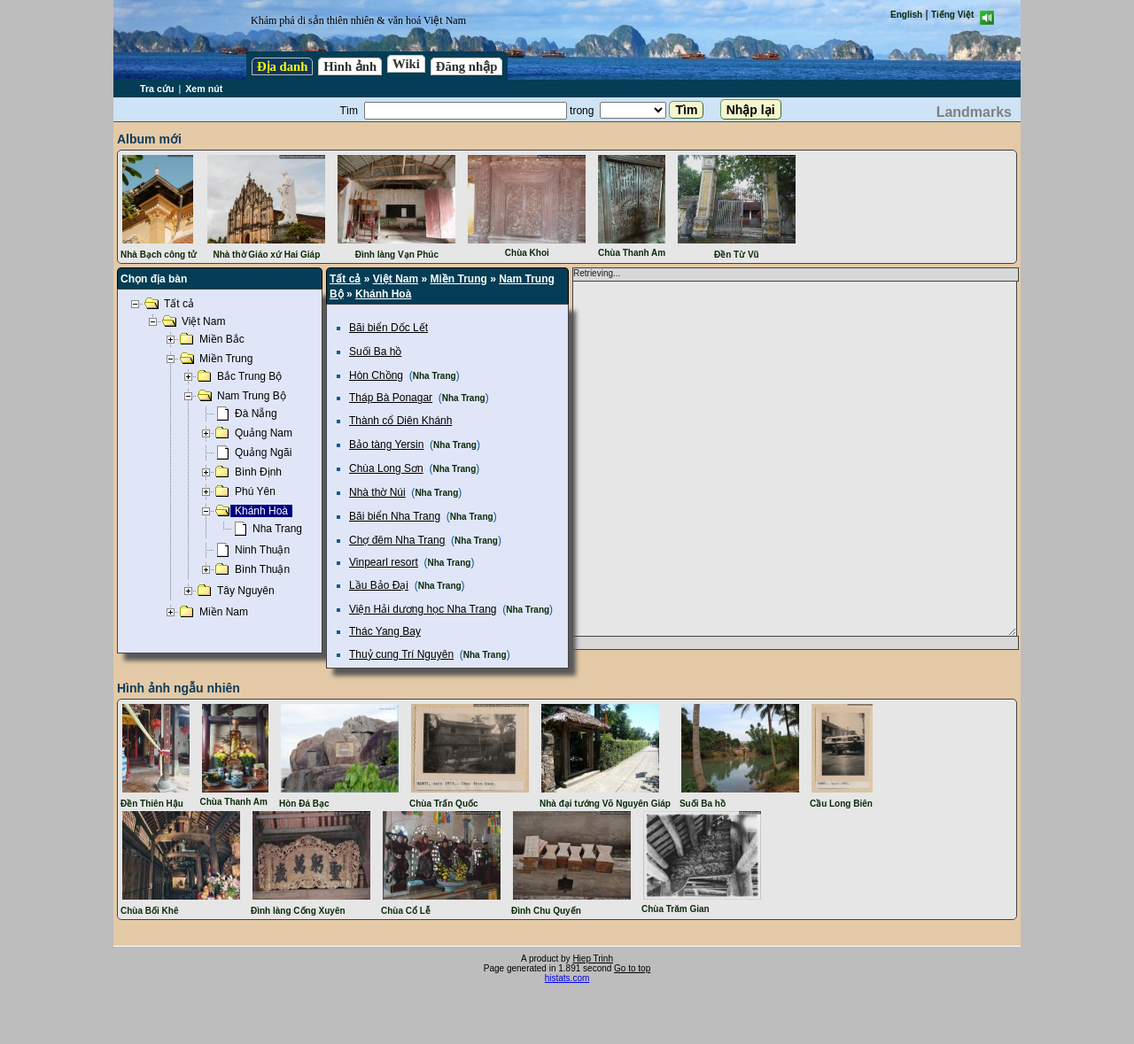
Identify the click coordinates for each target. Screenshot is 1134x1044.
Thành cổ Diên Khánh (400, 420)
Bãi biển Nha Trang (394, 516)
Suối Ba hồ (375, 351)
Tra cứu (157, 88)
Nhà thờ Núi (377, 492)
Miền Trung (459, 279)
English (906, 14)
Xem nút (203, 88)
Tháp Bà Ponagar (390, 397)
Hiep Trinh (592, 958)
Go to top (632, 968)
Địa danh (282, 66)
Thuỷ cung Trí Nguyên (401, 654)
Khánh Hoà (383, 294)
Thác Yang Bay (385, 631)
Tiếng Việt (952, 14)
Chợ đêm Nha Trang (397, 540)
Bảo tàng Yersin (386, 444)
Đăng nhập (467, 66)
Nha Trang (434, 376)
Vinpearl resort (383, 562)
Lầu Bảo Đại (378, 585)
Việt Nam (395, 279)
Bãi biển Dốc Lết (388, 327)
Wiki (406, 64)
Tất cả (345, 279)
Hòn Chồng (376, 375)
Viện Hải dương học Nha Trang (423, 609)
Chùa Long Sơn (386, 468)
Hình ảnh (350, 66)
